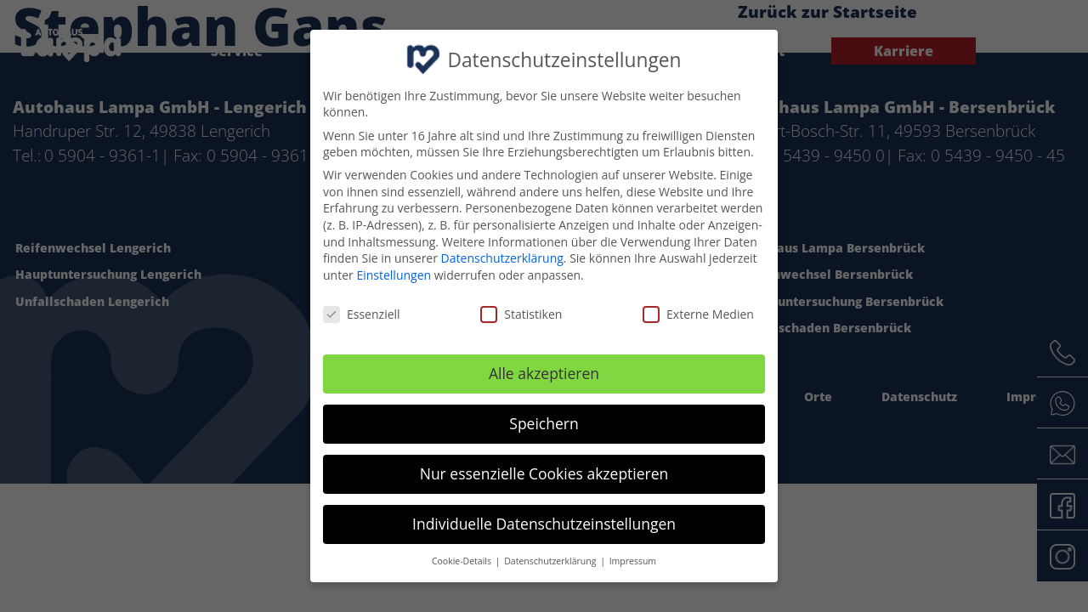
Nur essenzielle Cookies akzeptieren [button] (544, 473)
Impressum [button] (632, 561)
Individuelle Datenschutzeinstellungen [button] (544, 523)
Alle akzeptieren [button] (544, 373)
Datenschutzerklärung (502, 258)
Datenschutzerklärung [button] (551, 561)
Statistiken (521, 314)
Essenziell (361, 314)
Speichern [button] (543, 423)
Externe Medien (698, 314)
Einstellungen (393, 275)
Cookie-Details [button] (463, 561)
